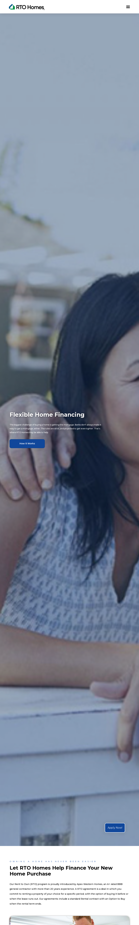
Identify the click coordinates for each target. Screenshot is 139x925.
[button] (128, 7)
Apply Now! (115, 827)
